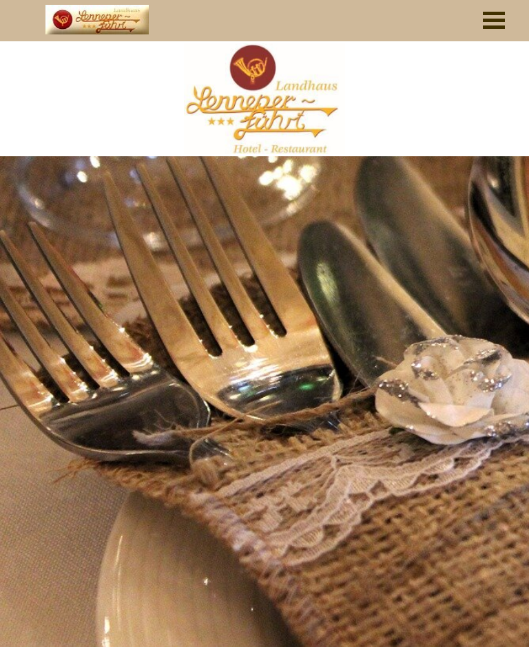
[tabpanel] (99, 84)
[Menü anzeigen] (493, 19)
